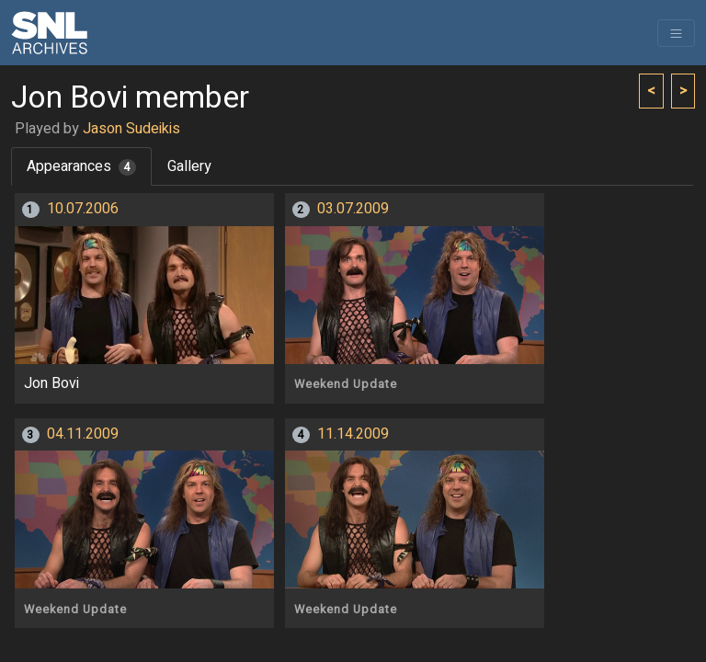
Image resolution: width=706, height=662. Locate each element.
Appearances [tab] (81, 166)
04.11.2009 (83, 434)
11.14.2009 (353, 434)
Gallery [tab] (189, 166)
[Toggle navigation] (676, 33)
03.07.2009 (353, 209)
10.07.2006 (83, 209)
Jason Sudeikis (131, 129)
